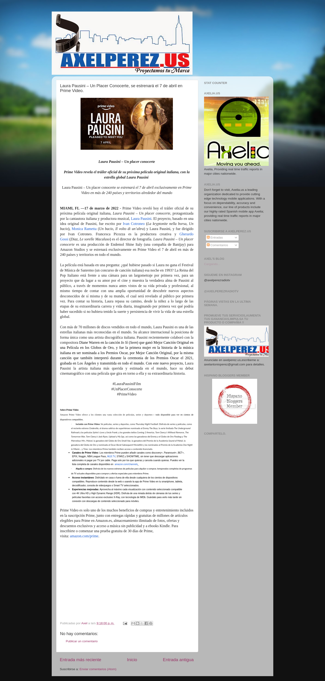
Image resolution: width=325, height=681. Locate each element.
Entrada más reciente (80, 659)
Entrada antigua (178, 659)
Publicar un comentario (82, 641)
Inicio (132, 659)
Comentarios (217, 245)
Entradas (215, 237)
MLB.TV (111, 456)
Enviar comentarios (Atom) (98, 669)
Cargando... (212, 264)
